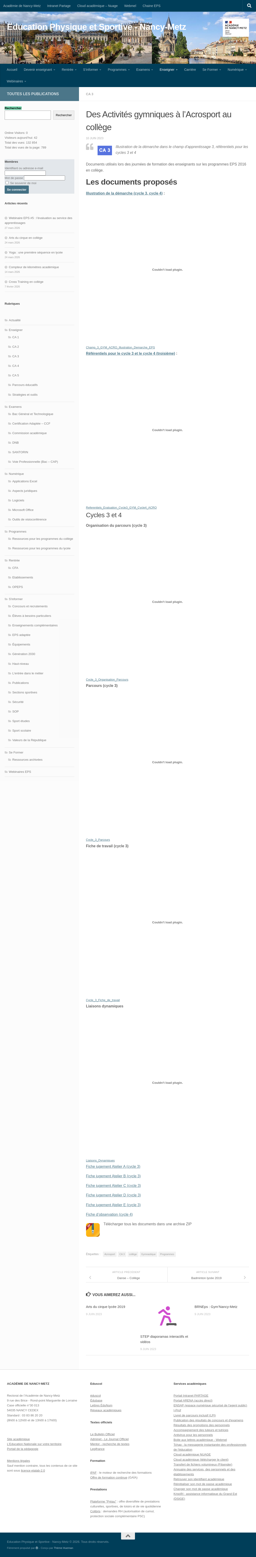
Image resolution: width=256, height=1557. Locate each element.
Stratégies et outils (25, 394)
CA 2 (15, 346)
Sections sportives (24, 692)
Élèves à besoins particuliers (31, 616)
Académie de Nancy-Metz (22, 6)
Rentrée (67, 69)
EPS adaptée (21, 635)
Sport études (21, 721)
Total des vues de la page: (23, 147)
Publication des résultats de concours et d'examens (208, 1420)
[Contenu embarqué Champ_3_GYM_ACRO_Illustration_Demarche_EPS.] (167, 270)
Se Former (210, 69)
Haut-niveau (20, 663)
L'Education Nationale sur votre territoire (34, 1444)
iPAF (93, 1472)
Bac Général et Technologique (32, 414)
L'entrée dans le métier (27, 673)
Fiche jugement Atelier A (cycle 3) (113, 1167)
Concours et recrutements (30, 606)
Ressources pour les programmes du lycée (41, 548)
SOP (15, 711)
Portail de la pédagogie (22, 1449)
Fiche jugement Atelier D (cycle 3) (113, 1195)
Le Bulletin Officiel (102, 1434)
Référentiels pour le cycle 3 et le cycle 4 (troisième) (130, 353)
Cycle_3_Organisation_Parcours (107, 679)
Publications (20, 683)
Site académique (18, 1439)
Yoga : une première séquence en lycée (36, 252)
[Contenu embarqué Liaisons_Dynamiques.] (167, 1082)
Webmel (130, 6)
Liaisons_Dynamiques (100, 1160)
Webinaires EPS (20, 771)
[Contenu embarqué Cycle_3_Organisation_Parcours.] (167, 602)
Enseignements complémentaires (35, 625)
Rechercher (64, 115)
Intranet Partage (59, 6)
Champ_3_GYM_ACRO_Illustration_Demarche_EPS (120, 347)
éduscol (95, 1395)
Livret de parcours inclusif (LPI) (195, 1415)
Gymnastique (148, 1254)
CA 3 (89, 94)
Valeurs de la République (29, 740)
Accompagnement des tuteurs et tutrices (201, 1430)
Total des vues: (15, 142)
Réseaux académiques (105, 1410)
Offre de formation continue (108, 1477)
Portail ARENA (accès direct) (193, 1400)
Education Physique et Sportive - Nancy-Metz (96, 27)
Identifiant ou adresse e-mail (24, 168)
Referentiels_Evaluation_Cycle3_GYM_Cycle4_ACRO (121, 507)
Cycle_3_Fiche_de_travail (103, 1000)
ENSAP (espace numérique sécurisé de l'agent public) (210, 1405)
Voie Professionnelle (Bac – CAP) (35, 461)
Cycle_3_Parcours (98, 839)
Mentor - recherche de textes (109, 1444)
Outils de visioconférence (29, 519)
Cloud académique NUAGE (192, 1454)
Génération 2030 (23, 654)
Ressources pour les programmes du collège (42, 538)
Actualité (15, 320)
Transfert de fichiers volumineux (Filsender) (203, 1464)
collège (133, 1254)
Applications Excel (24, 481)
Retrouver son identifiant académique (199, 1479)
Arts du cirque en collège (26, 238)
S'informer (16, 599)
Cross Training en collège (26, 282)
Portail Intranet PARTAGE (191, 1395)
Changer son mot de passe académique (201, 1489)
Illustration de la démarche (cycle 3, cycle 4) (124, 193)
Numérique (236, 69)
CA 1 (15, 337)
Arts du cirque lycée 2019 (105, 1307)
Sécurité (17, 702)
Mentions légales (18, 1460)
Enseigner (167, 69)
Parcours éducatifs (25, 385)
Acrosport (110, 1254)
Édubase (96, 1400)
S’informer (90, 69)
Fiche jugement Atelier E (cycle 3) (113, 1205)
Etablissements (22, 577)
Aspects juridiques (24, 491)
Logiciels (18, 500)
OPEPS (17, 587)
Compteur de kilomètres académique (34, 267)
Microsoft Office (22, 510)
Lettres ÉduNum (101, 1405)
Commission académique (29, 433)
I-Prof (177, 1410)
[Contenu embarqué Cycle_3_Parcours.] (167, 762)
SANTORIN (20, 452)
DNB (15, 442)
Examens (143, 69)
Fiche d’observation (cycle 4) (109, 1214)
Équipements (21, 644)
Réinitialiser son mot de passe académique (203, 1484)
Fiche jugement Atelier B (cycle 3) (113, 1176)
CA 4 (15, 366)
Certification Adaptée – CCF (31, 423)
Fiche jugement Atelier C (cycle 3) (113, 1186)
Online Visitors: (15, 133)
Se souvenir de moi (21, 183)
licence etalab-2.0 (33, 1470)
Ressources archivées (27, 759)
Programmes (117, 69)
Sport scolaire (21, 730)
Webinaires (15, 81)
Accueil (12, 69)
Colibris (95, 1511)
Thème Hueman (63, 1547)
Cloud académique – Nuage (97, 6)
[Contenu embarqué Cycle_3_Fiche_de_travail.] (167, 922)
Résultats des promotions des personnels (202, 1425)
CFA (15, 568)
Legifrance (97, 1449)
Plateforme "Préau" (103, 1501)
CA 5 (15, 375)
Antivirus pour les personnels (193, 1435)
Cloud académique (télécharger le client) (201, 1459)
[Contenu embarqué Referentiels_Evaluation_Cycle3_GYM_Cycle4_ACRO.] (167, 430)
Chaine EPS (152, 6)
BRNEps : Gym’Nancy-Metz (216, 1307)
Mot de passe (14, 178)
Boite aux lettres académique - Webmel (200, 1440)
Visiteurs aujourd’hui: (19, 137)
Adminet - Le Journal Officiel (109, 1439)
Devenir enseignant (38, 69)
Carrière (190, 69)
